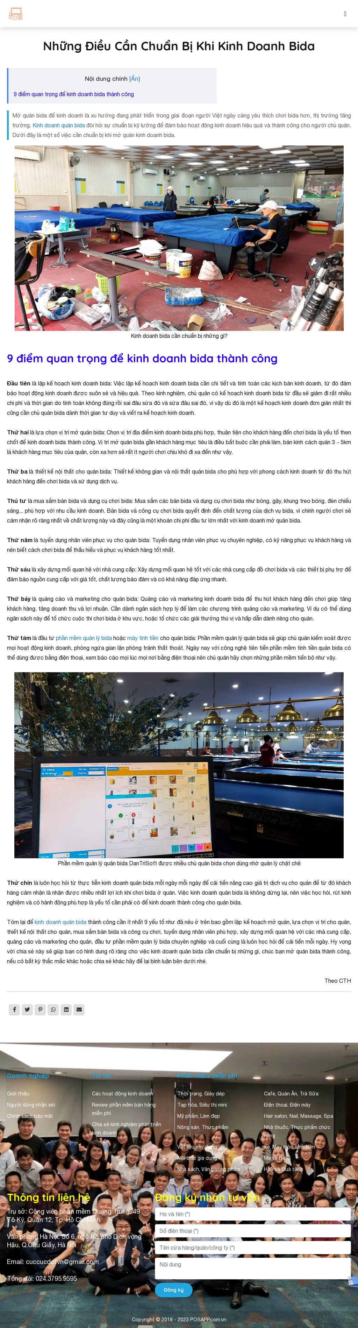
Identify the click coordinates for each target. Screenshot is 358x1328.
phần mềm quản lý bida (84, 638)
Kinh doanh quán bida (59, 125)
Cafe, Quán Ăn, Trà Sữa (291, 1093)
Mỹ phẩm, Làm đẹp (198, 1116)
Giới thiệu (18, 1093)
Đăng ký (174, 1290)
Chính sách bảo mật (30, 1116)
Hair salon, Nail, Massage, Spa (298, 1116)
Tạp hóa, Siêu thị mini (202, 1105)
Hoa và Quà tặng (283, 1169)
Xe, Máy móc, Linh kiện (289, 1147)
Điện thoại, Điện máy (287, 1105)
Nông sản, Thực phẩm (202, 1127)
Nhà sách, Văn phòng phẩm (208, 1169)
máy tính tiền (142, 638)
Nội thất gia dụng (197, 1158)
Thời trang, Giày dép (201, 1093)
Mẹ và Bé (274, 1158)
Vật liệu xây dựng (197, 1147)
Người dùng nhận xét (31, 1105)
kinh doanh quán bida (60, 922)
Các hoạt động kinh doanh (122, 1093)
